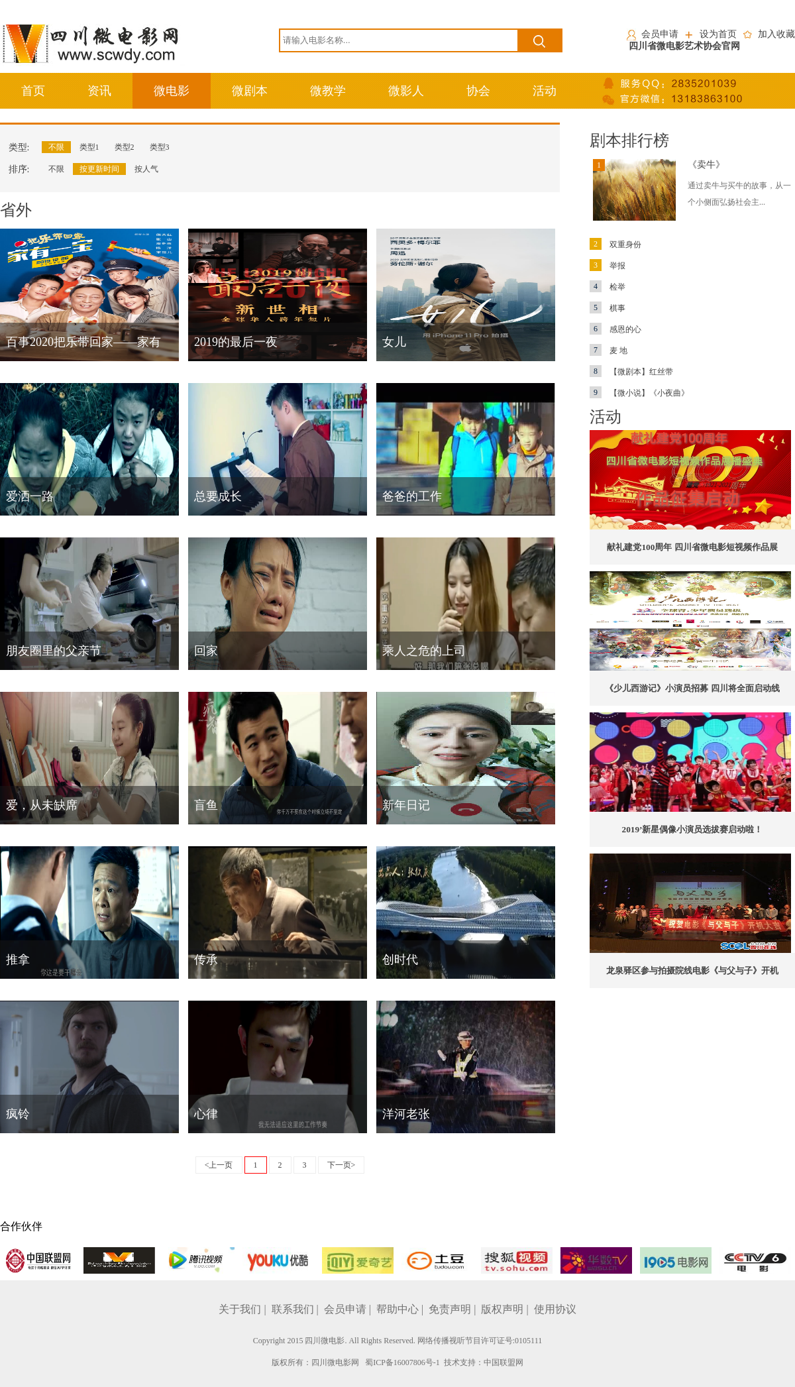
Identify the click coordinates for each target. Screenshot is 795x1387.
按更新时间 (99, 169)
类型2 (124, 147)
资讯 (99, 90)
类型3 (160, 147)
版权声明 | (506, 1309)
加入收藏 (776, 34)
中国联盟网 (503, 1362)
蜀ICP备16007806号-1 (402, 1362)
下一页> (341, 1165)
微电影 (171, 90)
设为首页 (718, 34)
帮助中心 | (401, 1309)
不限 (56, 147)
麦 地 (608, 350)
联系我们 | (296, 1309)
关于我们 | (243, 1309)
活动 (544, 90)
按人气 (146, 169)
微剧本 (250, 90)
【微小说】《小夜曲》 (639, 393)
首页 (33, 90)
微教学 (328, 90)
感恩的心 (615, 329)
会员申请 (659, 34)
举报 (607, 265)
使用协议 (555, 1309)
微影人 (406, 90)
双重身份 (615, 244)
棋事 (607, 308)
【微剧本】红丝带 (631, 371)
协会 (478, 90)
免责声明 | (453, 1309)
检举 (607, 287)
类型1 (89, 147)
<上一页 (219, 1165)
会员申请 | (349, 1309)
